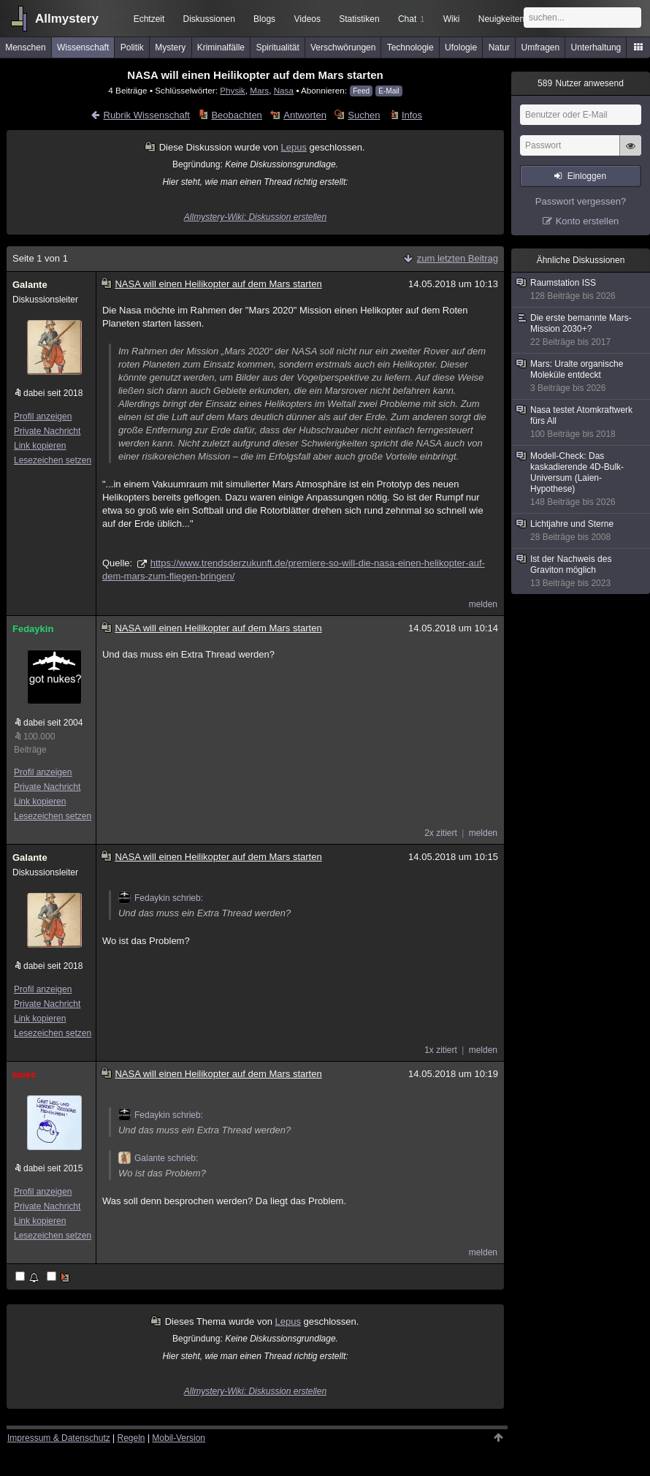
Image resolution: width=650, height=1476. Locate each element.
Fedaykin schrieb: (160, 898)
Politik (132, 47)
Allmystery (67, 19)
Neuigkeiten (501, 19)
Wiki (451, 19)
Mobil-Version (178, 1438)
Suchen (364, 115)
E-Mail (388, 91)
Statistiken (359, 19)
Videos (307, 19)
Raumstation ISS (581, 290)
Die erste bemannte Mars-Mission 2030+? (581, 330)
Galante (29, 284)
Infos (412, 115)
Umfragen (540, 47)
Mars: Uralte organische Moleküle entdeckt (581, 376)
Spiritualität (277, 47)
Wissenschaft (83, 47)
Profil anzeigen (43, 416)
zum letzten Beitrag (457, 258)
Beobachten (236, 115)
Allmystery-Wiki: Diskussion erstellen (255, 217)
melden (483, 604)
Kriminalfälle (221, 47)
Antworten (304, 115)
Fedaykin (32, 628)
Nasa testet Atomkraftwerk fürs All (581, 422)
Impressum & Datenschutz (58, 1438)
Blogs (264, 19)
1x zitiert (440, 1050)
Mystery (170, 47)
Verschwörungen (342, 47)
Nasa (284, 90)
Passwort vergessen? (580, 201)
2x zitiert (440, 833)
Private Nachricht (47, 431)
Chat (411, 19)
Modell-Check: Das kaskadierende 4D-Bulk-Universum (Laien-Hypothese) (581, 479)
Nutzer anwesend (581, 83)
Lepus (294, 147)
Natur (499, 47)
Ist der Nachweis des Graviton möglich (581, 571)
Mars (259, 90)
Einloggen (586, 176)
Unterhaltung (596, 47)
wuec (24, 1074)
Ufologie (461, 47)
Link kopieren (40, 446)
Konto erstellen (587, 221)
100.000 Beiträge (34, 743)
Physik (232, 90)
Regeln (131, 1438)
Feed (361, 91)
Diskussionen (208, 19)
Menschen (25, 47)
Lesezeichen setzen (52, 460)
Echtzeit (149, 19)
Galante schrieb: (158, 1158)
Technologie (410, 47)
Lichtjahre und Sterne (581, 531)
